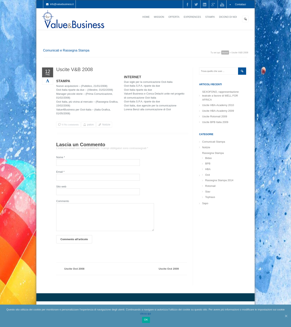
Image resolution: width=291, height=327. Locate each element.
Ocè (207, 174)
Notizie (106, 124)
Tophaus (210, 197)
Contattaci (240, 4)
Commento (62, 201)
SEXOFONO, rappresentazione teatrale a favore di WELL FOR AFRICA (220, 95)
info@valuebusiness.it (62, 4)
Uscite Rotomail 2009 (214, 116)
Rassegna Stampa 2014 (219, 180)
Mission (159, 17)
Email (60, 171)
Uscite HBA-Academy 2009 (218, 110)
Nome (60, 157)
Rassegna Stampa (213, 153)
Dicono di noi (228, 17)
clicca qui (145, 313)
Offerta (173, 17)
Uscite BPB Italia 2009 (215, 122)
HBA (208, 169)
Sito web (61, 186)
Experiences (192, 17)
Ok (146, 319)
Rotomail (210, 185)
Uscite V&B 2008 (74, 70)
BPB (207, 163)
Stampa (210, 17)
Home (146, 17)
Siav (207, 191)
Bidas (208, 158)
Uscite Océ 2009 (169, 273)
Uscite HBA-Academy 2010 (218, 105)
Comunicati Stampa (213, 141)
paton (90, 124)
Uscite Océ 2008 (74, 273)
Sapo (205, 203)
